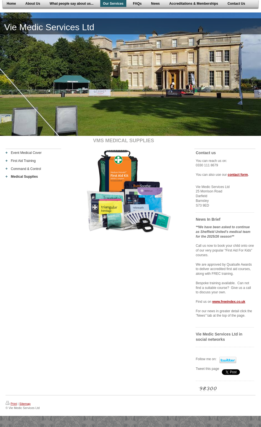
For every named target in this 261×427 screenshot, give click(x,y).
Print (11, 403)
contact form (238, 175)
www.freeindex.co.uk (228, 302)
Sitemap (25, 403)
